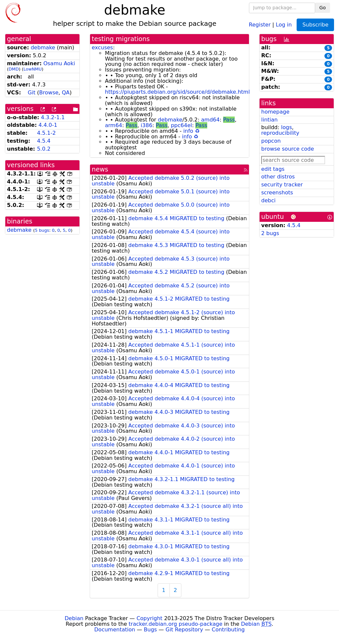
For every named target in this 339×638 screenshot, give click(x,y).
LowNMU (33, 69)
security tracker (282, 184)
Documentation (114, 629)
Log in (284, 24)
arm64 (113, 125)
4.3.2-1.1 (53, 117)
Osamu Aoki (59, 63)
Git (31, 92)
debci (268, 200)
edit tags (272, 169)
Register (260, 24)
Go (322, 7)
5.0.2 (44, 149)
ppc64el (181, 125)
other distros (278, 176)
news (100, 169)
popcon (271, 141)
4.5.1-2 (46, 133)
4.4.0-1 (47, 125)
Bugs (150, 629)
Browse (48, 92)
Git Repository (184, 629)
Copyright (149, 618)
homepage (275, 112)
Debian (74, 618)
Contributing (228, 629)
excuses (102, 47)
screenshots (277, 192)
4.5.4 (44, 141)
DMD (14, 69)
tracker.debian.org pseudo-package (175, 624)
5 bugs (42, 230)
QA (66, 92)
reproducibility (280, 133)
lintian (269, 120)
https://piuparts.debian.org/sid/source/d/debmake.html (177, 92)
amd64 (210, 120)
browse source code (287, 149)
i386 (146, 125)
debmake (43, 47)
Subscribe (315, 25)
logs (286, 127)
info (188, 131)
